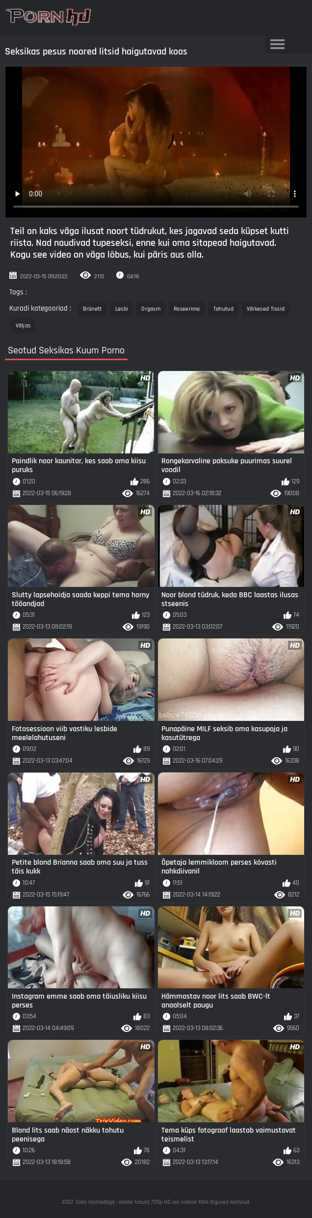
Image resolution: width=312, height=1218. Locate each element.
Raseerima (187, 309)
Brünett (92, 309)
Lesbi (122, 309)
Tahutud (223, 309)
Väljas (23, 325)
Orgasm (150, 309)
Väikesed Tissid (266, 309)
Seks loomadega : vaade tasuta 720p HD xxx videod (136, 1202)
